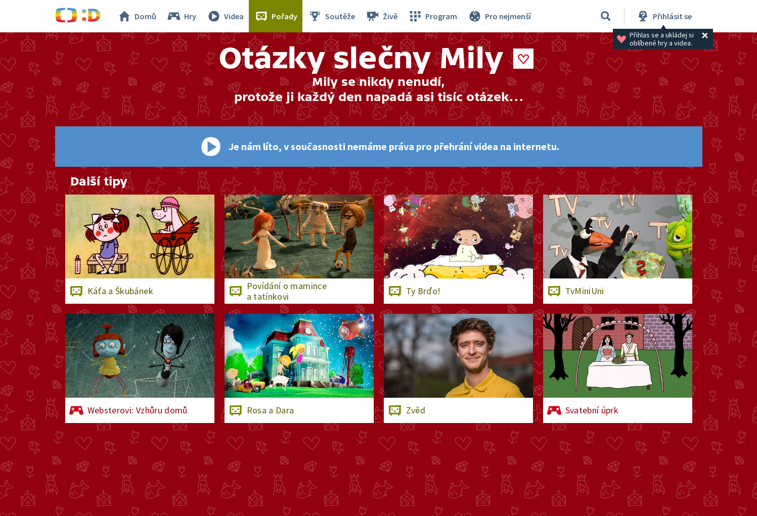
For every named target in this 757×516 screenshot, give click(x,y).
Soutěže (331, 16)
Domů (136, 16)
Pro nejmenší (499, 16)
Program (432, 16)
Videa (225, 16)
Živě (381, 16)
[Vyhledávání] (606, 16)
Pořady (275, 16)
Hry (181, 16)
